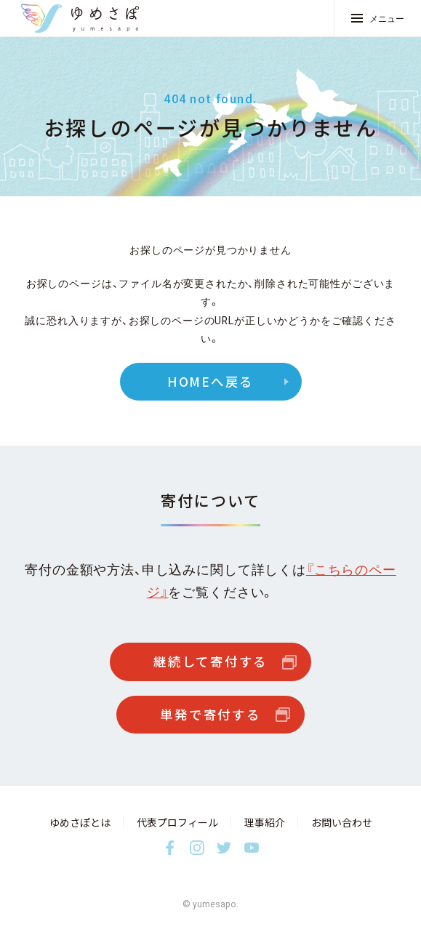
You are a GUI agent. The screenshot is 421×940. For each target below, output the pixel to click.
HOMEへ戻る (210, 381)
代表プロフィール (177, 822)
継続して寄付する (210, 661)
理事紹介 (264, 822)
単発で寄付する (210, 714)
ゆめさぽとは (80, 822)
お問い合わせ (341, 822)
